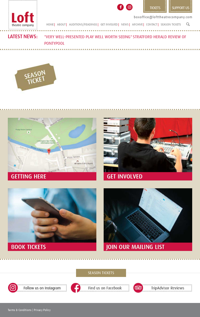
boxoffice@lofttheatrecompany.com (163, 17)
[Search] (188, 26)
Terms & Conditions (20, 310)
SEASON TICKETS (101, 273)
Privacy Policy (42, 310)
